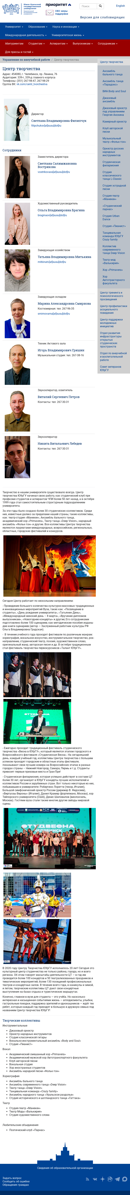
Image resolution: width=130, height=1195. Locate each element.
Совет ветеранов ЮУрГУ (110, 368)
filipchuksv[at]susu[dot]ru (46, 125)
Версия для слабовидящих (102, 17)
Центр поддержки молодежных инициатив (111, 323)
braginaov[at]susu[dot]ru (52, 215)
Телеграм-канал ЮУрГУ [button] (117, 1179)
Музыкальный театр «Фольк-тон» (114, 140)
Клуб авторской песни (113, 130)
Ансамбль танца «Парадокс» (113, 83)
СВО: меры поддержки (61, 12)
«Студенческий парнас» (112, 207)
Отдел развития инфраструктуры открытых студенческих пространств (111, 339)
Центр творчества (111, 62)
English (120, 5)
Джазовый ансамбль (109, 99)
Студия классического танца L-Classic (112, 175)
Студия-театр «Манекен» (111, 197)
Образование (37, 26)
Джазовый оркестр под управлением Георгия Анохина (115, 111)
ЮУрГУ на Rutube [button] (110, 1179)
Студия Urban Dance (111, 217)
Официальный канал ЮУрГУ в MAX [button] (124, 1179)
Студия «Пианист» (114, 226)
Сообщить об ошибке (16, 1181)
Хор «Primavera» (113, 269)
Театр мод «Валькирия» (111, 261)
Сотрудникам (107, 43)
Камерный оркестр (115, 121)
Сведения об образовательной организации (65, 1168)
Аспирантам (59, 43)
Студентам (36, 43)
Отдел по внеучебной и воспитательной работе (113, 357)
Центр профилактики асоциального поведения (113, 309)
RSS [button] (87, 1179)
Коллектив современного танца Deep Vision (114, 250)
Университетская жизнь (68, 35)
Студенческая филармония (111, 163)
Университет (14, 26)
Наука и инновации (65, 26)
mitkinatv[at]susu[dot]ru (52, 262)
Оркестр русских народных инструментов (113, 152)
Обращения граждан (16, 1184)
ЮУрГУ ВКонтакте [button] (95, 1179)
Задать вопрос (12, 1178)
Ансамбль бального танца (113, 72)
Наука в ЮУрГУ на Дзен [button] (102, 1179)
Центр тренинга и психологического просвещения (111, 296)
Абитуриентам (14, 43)
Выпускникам (83, 43)
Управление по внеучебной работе (26, 59)
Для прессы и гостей (19, 52)
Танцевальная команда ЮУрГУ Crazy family (113, 236)
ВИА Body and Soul (114, 91)
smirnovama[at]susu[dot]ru (54, 313)
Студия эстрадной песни (114, 187)
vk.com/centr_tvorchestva (32, 84)
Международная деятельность (26, 35)
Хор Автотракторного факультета (114, 280)
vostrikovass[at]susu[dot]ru (54, 172)
